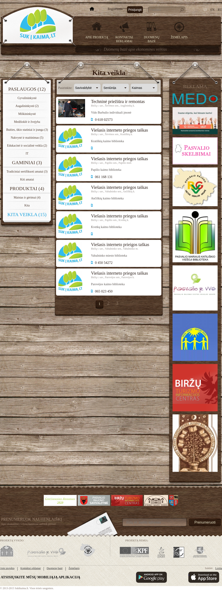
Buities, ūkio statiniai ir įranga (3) (27, 129)
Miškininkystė (27, 114)
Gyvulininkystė (27, 98)
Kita (27, 205)
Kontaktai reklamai (30, 568)
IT (26, 153)
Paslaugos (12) (27, 89)
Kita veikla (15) (26, 214)
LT (205, 9)
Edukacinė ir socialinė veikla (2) (27, 145)
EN (212, 9)
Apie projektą (96, 37)
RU (220, 9)
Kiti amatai (27, 179)
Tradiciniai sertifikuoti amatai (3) (27, 171)
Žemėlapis (179, 37)
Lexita (218, 568)
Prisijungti (135, 9)
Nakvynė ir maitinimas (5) (27, 137)
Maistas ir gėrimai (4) (27, 197)
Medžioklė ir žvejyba (27, 121)
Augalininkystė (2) (26, 106)
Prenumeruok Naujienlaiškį (31, 519)
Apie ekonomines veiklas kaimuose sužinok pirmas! (28, 524)
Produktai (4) (27, 188)
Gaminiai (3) (27, 162)
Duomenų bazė (54, 568)
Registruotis (115, 9)
